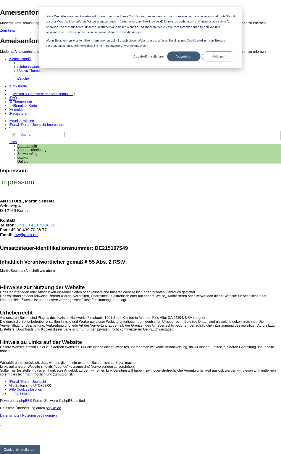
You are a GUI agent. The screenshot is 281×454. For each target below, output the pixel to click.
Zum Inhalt (8, 30)
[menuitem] (37, 67)
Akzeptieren (184, 56)
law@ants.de (26, 235)
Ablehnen (218, 56)
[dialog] (140, 37)
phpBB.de (53, 408)
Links (13, 142)
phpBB (24, 401)
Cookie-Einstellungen (149, 56)
